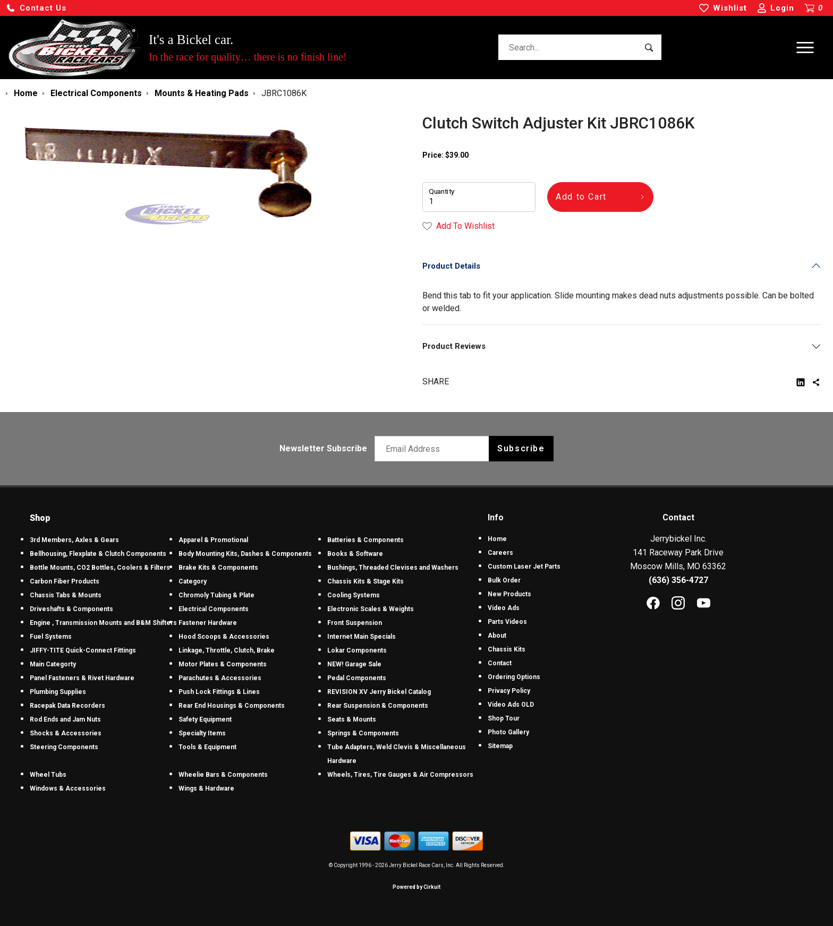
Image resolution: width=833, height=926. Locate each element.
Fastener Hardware (207, 623)
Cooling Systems (353, 595)
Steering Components (64, 747)
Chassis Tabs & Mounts (65, 595)
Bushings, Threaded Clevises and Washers (392, 567)
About (497, 635)
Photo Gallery (508, 732)
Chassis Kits (506, 649)
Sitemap (500, 746)
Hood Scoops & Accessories (223, 636)
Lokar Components (357, 650)
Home (497, 539)
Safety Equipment (205, 719)
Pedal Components (356, 678)
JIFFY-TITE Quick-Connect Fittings (83, 650)
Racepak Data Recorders (67, 705)
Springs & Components (363, 733)
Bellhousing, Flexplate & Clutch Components (98, 554)
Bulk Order (504, 580)
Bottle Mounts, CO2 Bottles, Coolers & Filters (100, 567)
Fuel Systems (51, 636)
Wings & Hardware (206, 788)
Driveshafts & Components (71, 609)
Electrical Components (213, 609)
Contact (500, 663)
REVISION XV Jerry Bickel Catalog (379, 692)
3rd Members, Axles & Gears (74, 540)
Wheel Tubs (48, 774)
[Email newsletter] (434, 448)
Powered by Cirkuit (416, 887)
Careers (500, 552)
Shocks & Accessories (65, 733)
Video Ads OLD (511, 704)
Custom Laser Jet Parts (524, 566)
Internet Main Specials (361, 636)
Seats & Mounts (351, 719)
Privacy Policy (509, 690)
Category (192, 581)
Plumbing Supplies (58, 692)
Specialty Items (202, 733)
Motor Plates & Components (222, 664)
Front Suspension (354, 623)
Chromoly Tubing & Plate (216, 595)
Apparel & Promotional (213, 540)
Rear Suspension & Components (377, 705)
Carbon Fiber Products (64, 581)
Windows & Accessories (68, 788)
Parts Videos (507, 621)
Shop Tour (504, 718)
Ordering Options (514, 677)
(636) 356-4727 (678, 580)
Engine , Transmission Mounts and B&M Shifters (103, 623)
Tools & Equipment (207, 747)
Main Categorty (53, 664)
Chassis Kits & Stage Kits (365, 581)
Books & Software (355, 554)
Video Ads (504, 608)
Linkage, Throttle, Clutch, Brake (226, 650)
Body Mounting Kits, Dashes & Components (245, 554)
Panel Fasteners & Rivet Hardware (82, 678)
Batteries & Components (365, 540)
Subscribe (521, 448)
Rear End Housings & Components (231, 705)
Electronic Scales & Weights (370, 609)
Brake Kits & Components (218, 567)
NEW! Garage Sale (354, 664)
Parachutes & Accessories (219, 678)
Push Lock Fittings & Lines (219, 692)
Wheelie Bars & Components (223, 774)
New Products (509, 594)
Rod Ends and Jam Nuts (65, 719)
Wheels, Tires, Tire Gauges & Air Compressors (400, 774)
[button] (36, 8)
